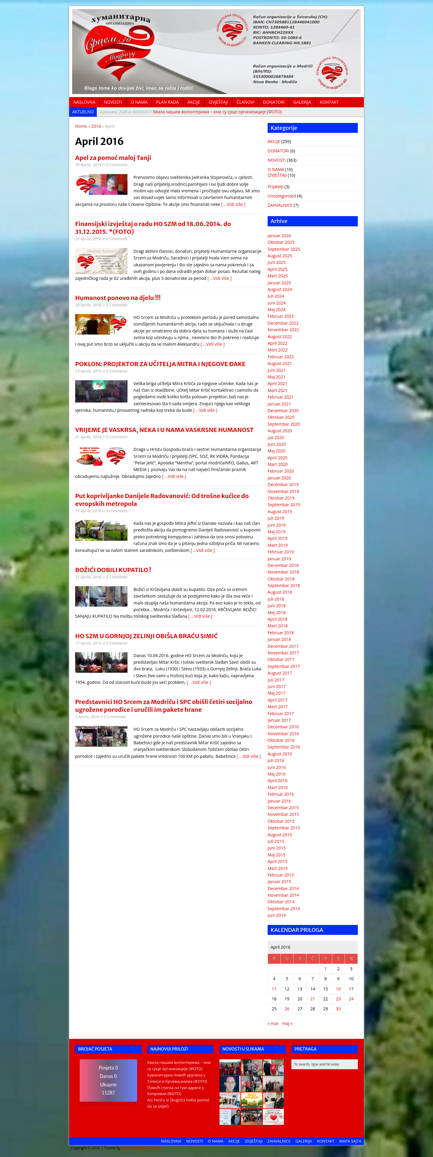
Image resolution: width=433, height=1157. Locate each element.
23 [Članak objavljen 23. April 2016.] (338, 999)
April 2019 (277, 538)
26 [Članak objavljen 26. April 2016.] (287, 1009)
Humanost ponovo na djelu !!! (118, 297)
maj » (287, 1023)
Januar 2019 (279, 559)
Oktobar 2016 (281, 740)
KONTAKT (329, 102)
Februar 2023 (281, 316)
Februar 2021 (281, 397)
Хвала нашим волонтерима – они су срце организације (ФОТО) (191, 112)
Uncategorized (282, 196)
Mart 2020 (278, 464)
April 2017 (277, 700)
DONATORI (274, 102)
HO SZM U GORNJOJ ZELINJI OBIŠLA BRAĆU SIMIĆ (146, 636)
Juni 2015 (277, 848)
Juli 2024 (276, 296)
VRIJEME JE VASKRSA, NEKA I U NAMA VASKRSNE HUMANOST (164, 429)
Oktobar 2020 (281, 417)
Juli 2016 (276, 760)
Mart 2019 (278, 545)
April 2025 (277, 269)
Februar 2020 (281, 471)
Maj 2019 (277, 531)
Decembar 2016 (283, 727)
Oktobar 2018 (281, 579)
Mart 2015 (278, 868)
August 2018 (280, 592)
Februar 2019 (281, 552)
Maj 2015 (277, 855)
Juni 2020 (277, 444)
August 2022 (280, 336)
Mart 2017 (278, 706)
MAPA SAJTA (350, 1141)
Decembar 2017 (283, 646)
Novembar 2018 (283, 572)
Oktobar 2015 (281, 821)
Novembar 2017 (283, 653)
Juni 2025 (277, 262)
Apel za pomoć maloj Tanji (113, 157)
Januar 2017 (279, 720)
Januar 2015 (279, 881)
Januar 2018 (279, 639)
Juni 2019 (277, 525)
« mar (273, 1023)
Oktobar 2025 (281, 242)
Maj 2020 (277, 451)
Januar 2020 (279, 478)
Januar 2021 (279, 404)
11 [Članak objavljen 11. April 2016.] (274, 989)
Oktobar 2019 (281, 498)
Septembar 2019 (284, 504)
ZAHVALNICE (280, 205)
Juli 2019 (276, 518)
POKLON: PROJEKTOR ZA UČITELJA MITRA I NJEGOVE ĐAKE (160, 364)
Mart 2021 (278, 390)
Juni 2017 (277, 686)
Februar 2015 (281, 875)
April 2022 (277, 343)
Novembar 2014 (283, 895)
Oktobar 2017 (281, 659)
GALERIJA (302, 102)
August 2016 (280, 754)
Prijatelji (275, 186)
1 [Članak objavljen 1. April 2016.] (325, 969)
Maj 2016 (277, 774)
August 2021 (280, 363)
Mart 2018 (278, 626)
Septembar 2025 (284, 249)
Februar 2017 (281, 713)
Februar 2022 (281, 357)
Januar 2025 (279, 283)
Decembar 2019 (283, 484)
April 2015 (277, 861)
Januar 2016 (279, 801)
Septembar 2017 (284, 666)
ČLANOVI (245, 102)
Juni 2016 (277, 767)
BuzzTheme (151, 1147)
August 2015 (280, 834)
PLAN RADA (167, 102)
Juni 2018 (277, 605)
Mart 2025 (278, 276)
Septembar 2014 (284, 908)
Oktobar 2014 (281, 901)
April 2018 (277, 619)
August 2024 (280, 289)
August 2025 (280, 256)
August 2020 (280, 430)
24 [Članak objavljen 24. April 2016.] (351, 999)
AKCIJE (194, 102)
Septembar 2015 (284, 828)
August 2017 (280, 673)
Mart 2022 (278, 350)
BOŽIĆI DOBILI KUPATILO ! (113, 570)
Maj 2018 (277, 612)
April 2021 (277, 383)
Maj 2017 (277, 693)
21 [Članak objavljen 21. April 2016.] (312, 999)
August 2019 (280, 511)
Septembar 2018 (284, 585)
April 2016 (277, 780)
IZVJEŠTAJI (218, 102)
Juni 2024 (277, 303)
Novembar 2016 (283, 733)
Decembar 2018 (283, 565)
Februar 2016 (281, 794)
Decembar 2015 (283, 807)
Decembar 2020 (283, 410)
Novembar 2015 (283, 814)
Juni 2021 (277, 370)
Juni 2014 (277, 915)
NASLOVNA (84, 102)
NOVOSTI (113, 102)
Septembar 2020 (284, 424)
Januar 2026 (279, 235)
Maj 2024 (277, 309)
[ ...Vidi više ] (233, 204)
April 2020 (277, 458)
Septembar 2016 (284, 747)
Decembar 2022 (283, 323)
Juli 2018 (276, 599)
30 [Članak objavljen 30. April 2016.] (338, 1009)
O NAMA (139, 102)
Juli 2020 (276, 437)
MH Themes (131, 1147)
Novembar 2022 (283, 329)
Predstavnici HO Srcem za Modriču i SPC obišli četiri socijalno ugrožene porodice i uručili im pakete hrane (163, 705)
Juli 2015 (276, 841)
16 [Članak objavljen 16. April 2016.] (338, 989)
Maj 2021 (277, 377)
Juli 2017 (276, 680)
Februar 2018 (281, 632)
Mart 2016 (278, 787)
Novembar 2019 (283, 491)
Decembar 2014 (283, 888)
